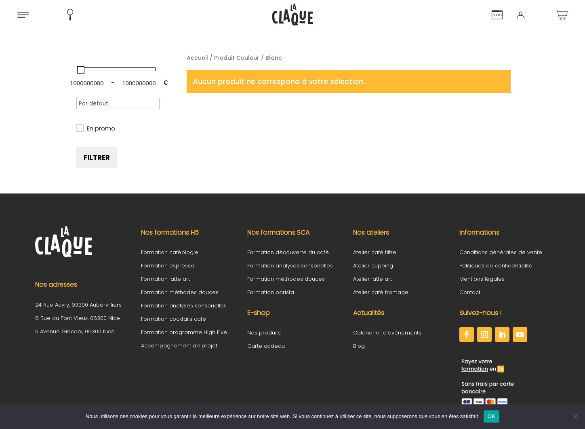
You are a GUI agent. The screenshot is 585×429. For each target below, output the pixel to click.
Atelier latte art (372, 279)
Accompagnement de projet (179, 345)
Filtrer (97, 157)
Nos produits (264, 332)
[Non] (575, 416)
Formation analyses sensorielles (184, 305)
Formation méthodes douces (180, 292)
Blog (359, 346)
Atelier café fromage (380, 292)
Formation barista (270, 292)
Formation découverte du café (288, 252)
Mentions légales (482, 279)
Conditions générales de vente (500, 252)
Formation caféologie (169, 252)
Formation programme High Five (184, 332)
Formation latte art (165, 279)
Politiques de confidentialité (495, 265)
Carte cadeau (266, 346)
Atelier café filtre (374, 252)
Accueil (197, 58)
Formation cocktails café (173, 319)
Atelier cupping (373, 265)
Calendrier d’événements (387, 332)
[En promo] (79, 127)
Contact (469, 292)
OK (491, 416)
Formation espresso (167, 265)
